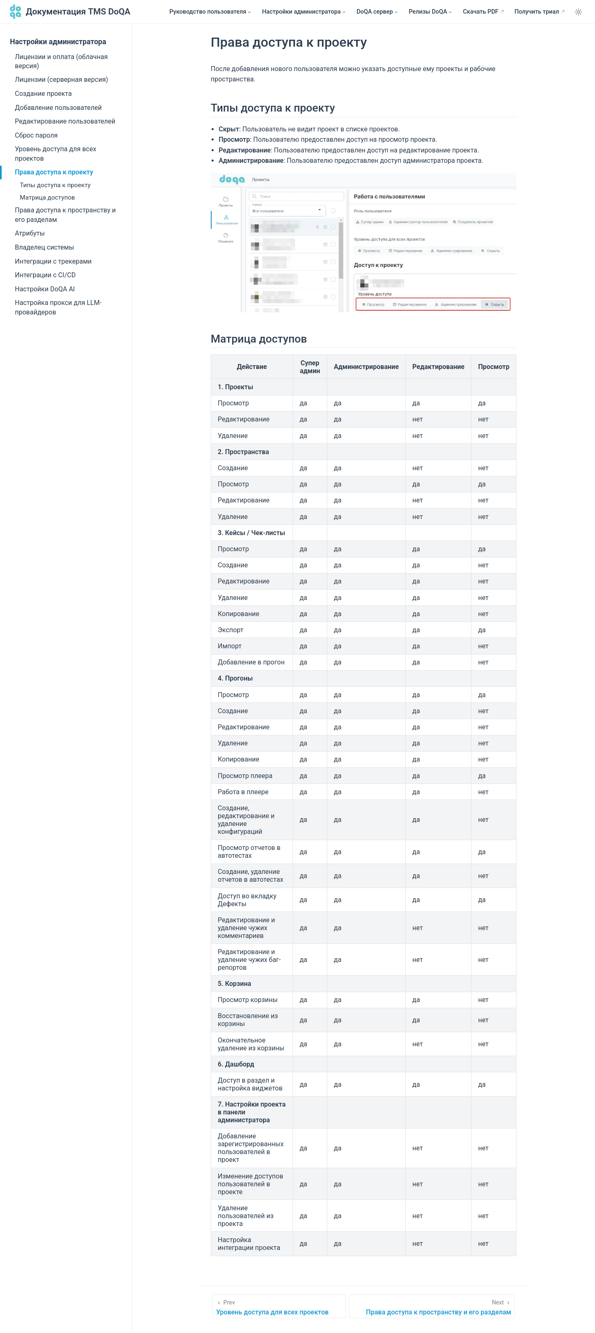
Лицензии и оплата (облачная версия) (61, 61)
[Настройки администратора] (304, 12)
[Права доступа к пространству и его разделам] (432, 1306)
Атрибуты (30, 233)
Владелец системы (44, 247)
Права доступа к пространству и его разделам (65, 214)
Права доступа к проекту (54, 172)
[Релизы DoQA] (431, 12)
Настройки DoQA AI (45, 289)
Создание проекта (43, 94)
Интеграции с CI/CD (45, 275)
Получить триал (536, 11)
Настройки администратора (58, 42)
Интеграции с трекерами (53, 261)
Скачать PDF (480, 11)
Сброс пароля (36, 135)
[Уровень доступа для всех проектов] (279, 1306)
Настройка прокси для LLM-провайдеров (58, 307)
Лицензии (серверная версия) (61, 79)
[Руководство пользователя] (210, 12)
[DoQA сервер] (378, 12)
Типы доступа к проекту (55, 185)
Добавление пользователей (58, 108)
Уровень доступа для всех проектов (55, 153)
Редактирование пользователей (65, 121)
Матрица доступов (47, 197)
